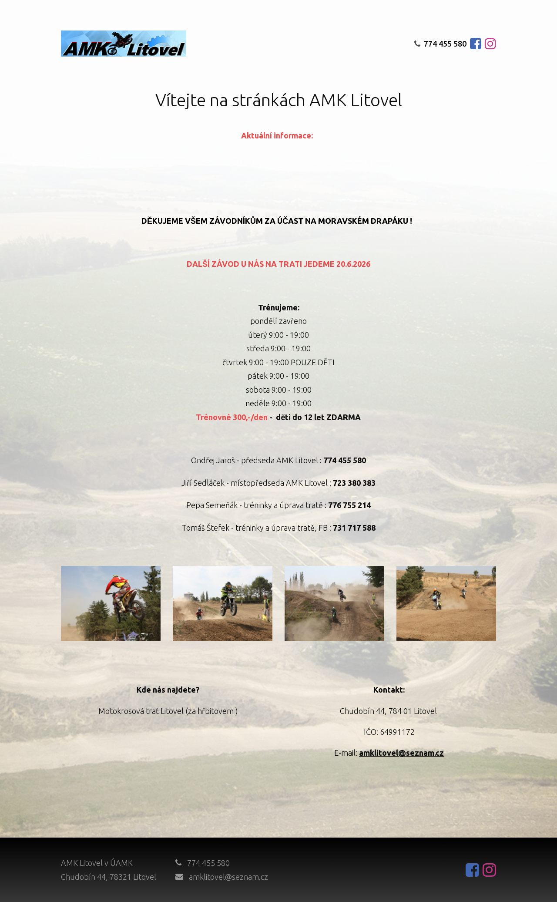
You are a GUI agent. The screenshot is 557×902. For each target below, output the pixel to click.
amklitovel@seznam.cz (228, 876)
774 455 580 (440, 43)
